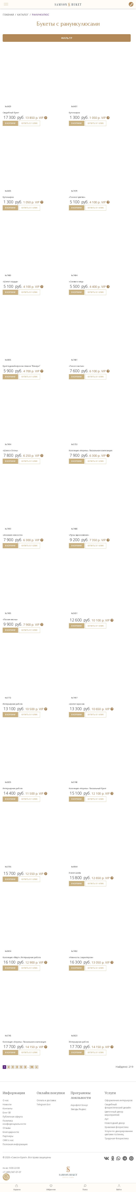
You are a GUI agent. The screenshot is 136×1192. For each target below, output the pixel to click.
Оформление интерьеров (118, 1100)
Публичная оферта (13, 1116)
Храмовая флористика (116, 1127)
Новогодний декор (115, 1123)
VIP (36, 117)
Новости (7, 1104)
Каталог (23, 14)
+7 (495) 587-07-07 (12, 1172)
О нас (6, 1100)
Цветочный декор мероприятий (114, 1113)
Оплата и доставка (46, 1100)
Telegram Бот (43, 1104)
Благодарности (11, 1132)
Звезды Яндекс (78, 1109)
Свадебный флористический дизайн (118, 1106)
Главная (8, 14)
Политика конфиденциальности (14, 1122)
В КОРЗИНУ (10, 123)
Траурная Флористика (117, 1138)
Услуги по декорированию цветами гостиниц (119, 1133)
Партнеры (8, 1136)
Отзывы (7, 1127)
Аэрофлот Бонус (79, 1105)
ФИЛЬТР (66, 38)
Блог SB (7, 1112)
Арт (106, 1118)
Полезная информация (15, 1144)
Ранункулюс (40, 14)
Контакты (7, 1108)
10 (32, 1067)
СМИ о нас (8, 1140)
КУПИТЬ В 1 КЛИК (29, 123)
